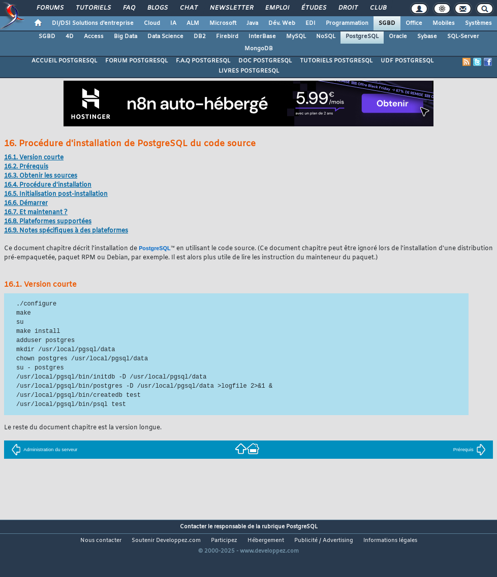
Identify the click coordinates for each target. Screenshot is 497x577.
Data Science (165, 36)
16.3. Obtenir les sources (40, 176)
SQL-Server (463, 36)
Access (94, 36)
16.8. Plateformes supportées (47, 222)
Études (313, 8)
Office (414, 23)
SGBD (387, 23)
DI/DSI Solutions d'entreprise (93, 23)
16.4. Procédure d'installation (47, 185)
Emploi (277, 8)
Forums (49, 8)
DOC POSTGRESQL (265, 60)
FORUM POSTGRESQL (136, 60)
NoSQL (325, 36)
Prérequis (469, 449)
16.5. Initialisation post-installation (56, 194)
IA (173, 23)
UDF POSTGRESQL (407, 60)
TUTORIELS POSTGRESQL (336, 60)
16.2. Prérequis (26, 167)
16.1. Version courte (34, 158)
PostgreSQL (362, 36)
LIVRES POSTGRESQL (249, 71)
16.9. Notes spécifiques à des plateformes (66, 231)
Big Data (125, 36)
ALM (193, 23)
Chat (188, 8)
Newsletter (231, 8)
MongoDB (258, 48)
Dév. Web (281, 23)
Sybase (427, 36)
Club (377, 8)
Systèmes (478, 23)
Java (252, 23)
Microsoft (222, 23)
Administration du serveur (44, 449)
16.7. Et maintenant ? (36, 213)
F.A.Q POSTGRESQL (203, 60)
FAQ (128, 8)
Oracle (398, 36)
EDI (310, 23)
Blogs (157, 8)
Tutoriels (92, 8)
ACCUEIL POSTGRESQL (64, 60)
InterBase (262, 36)
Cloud (152, 23)
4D (70, 36)
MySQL (296, 36)
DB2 (200, 36)
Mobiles (443, 23)
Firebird (227, 36)
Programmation (347, 23)
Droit (347, 8)
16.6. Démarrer (26, 203)
